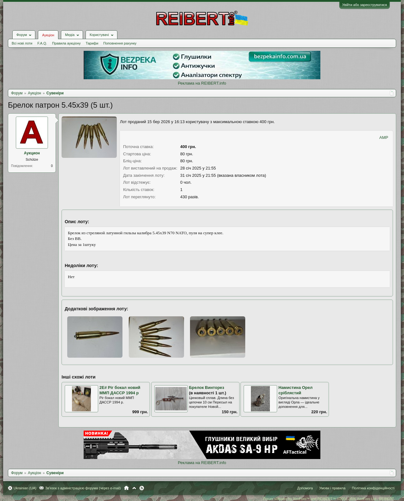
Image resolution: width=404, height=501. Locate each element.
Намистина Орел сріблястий (295, 390)
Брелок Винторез (206, 387)
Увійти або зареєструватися (364, 5)
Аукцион (32, 153)
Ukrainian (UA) (25, 488)
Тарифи (92, 43)
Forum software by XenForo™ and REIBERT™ (329, 499)
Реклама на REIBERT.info (202, 83)
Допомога (305, 488)
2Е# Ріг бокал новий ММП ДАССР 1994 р (119, 390)
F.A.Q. (42, 43)
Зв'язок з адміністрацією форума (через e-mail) (83, 488)
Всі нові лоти (22, 43)
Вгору (134, 488)
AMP (383, 137)
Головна (126, 488)
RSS (142, 488)
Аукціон (48, 35)
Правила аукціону (66, 43)
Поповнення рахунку (119, 43)
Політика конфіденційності (373, 488)
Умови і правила (332, 488)
